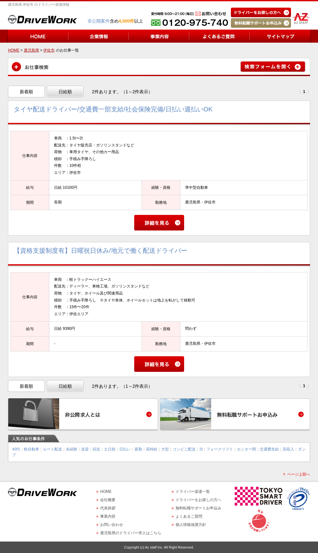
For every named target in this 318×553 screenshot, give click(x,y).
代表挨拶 (107, 508)
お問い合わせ (111, 524)
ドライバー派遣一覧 (193, 491)
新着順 (26, 91)
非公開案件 (98, 21)
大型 (165, 449)
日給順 (65, 91)
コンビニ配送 (184, 449)
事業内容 (107, 516)
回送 (96, 449)
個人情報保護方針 (191, 524)
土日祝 (109, 449)
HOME (106, 491)
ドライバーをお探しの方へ (198, 500)
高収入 (288, 449)
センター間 (246, 449)
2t (201, 449)
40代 (16, 449)
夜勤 (138, 449)
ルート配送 (52, 449)
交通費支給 (269, 449)
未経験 (71, 449)
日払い (125, 449)
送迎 (85, 449)
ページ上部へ (298, 474)
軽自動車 (31, 449)
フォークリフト (219, 449)
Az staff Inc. (154, 547)
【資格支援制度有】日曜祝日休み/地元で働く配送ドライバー (100, 250)
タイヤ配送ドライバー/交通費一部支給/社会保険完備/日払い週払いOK (113, 109)
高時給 (151, 449)
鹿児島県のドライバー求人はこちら (130, 533)
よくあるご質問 (189, 516)
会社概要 (107, 500)
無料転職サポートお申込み (198, 508)
